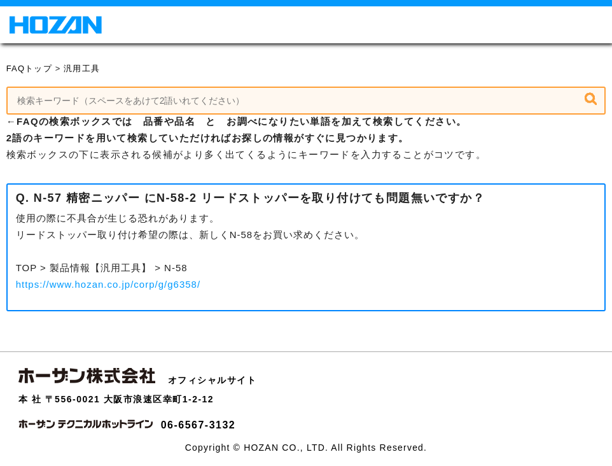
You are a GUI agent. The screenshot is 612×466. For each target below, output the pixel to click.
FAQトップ (29, 68)
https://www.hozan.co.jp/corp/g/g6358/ (108, 284)
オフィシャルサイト (212, 380)
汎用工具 (82, 68)
